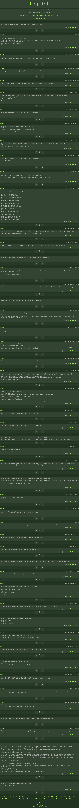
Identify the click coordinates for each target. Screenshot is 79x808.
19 (73, 797)
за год (32, 15)
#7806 (2, 423)
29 (40, 798)
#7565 (2, 702)
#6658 (2, 188)
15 (56, 797)
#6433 (2, 728)
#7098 (2, 583)
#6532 (2, 93)
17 (65, 797)
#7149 (2, 616)
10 (36, 797)
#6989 (2, 781)
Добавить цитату (39, 18)
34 (61, 798)
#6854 (2, 494)
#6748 (2, 476)
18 (69, 797)
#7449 (2, 659)
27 (31, 798)
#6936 (2, 534)
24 (18, 798)
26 (27, 798)
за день (56, 15)
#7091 (2, 559)
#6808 (2, 243)
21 (6, 798)
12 (43, 797)
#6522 (2, 68)
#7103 (2, 604)
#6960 (2, 255)
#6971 (2, 267)
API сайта (39, 805)
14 (52, 797)
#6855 (2, 508)
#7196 (2, 54)
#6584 (2, 123)
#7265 (2, 327)
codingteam (35, 806)
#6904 (2, 742)
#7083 (2, 547)
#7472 (2, 674)
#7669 (2, 389)
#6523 (2, 447)
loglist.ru (73, 27)
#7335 (2, 647)
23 (14, 798)
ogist (39, 4)
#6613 (2, 171)
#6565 (2, 110)
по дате (38, 12)
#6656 (2, 460)
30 (44, 798)
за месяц (40, 15)
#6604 (2, 140)
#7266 (2, 341)
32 (53, 798)
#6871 (2, 522)
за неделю (48, 15)
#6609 (2, 156)
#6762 (2, 229)
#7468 (2, 358)
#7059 (2, 22)
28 (36, 798)
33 (57, 798)
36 (70, 798)
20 (1, 798)
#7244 (2, 633)
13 (48, 797)
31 (48, 798)
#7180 (2, 310)
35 (66, 798)
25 (23, 798)
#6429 (2, 688)
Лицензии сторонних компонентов (39, 804)
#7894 (2, 716)
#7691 (2, 410)
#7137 (2, 298)
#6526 (2, 80)
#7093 (2, 571)
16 (60, 797)
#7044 (2, 284)
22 (10, 798)
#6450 (2, 370)
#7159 (2, 34)
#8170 (2, 435)
